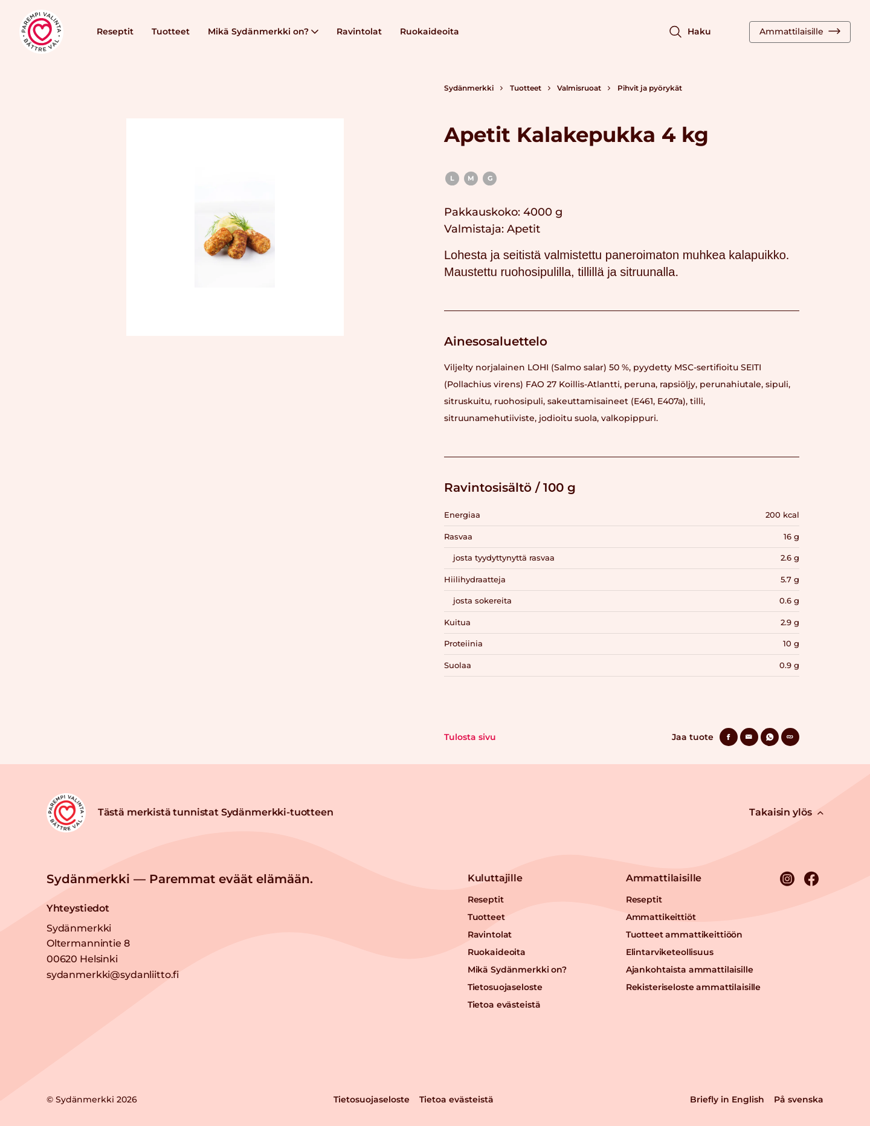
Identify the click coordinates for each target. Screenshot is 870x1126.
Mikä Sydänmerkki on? (263, 31)
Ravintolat (359, 31)
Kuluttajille (495, 878)
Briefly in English (727, 1099)
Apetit (523, 229)
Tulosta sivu (470, 737)
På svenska (798, 1099)
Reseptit (115, 31)
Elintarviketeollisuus (670, 952)
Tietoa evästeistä (504, 1004)
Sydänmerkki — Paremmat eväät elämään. (180, 879)
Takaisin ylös (786, 812)
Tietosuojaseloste (505, 987)
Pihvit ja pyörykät (649, 87)
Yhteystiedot (78, 908)
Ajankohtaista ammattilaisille (689, 969)
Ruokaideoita (429, 31)
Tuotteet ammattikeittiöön (684, 934)
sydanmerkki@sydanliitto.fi (113, 974)
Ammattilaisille (799, 31)
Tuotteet (171, 31)
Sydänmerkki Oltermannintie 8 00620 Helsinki (88, 943)
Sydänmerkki (469, 87)
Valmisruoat (579, 87)
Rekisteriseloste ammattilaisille (693, 987)
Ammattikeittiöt (661, 917)
